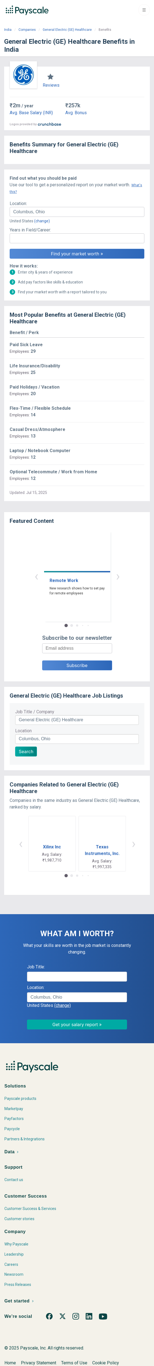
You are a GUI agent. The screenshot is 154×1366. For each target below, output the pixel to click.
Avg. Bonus (76, 112)
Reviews (51, 85)
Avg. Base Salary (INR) (31, 112)
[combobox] (77, 212)
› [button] (118, 576)
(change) (42, 221)
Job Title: (36, 966)
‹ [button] (36, 576)
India (8, 30)
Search (26, 751)
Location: (18, 203)
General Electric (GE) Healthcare (67, 30)
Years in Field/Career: (30, 230)
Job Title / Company (34, 711)
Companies (27, 30)
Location (23, 730)
